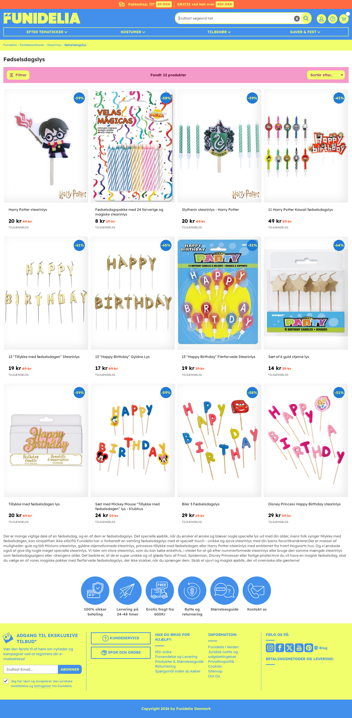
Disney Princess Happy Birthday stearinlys (304, 504)
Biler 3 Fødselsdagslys (201, 504)
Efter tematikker (44, 32)
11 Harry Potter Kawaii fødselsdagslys (300, 209)
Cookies (215, 666)
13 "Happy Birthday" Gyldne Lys (122, 357)
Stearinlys (54, 45)
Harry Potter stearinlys (28, 209)
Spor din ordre (121, 653)
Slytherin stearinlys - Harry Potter (210, 209)
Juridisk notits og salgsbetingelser (223, 654)
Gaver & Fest (303, 32)
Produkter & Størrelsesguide (179, 661)
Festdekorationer (32, 45)
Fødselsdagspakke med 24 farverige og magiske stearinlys (129, 211)
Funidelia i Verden (223, 647)
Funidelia (10, 45)
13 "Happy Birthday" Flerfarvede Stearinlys (218, 357)
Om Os (214, 676)
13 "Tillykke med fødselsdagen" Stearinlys (44, 357)
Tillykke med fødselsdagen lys (34, 504)
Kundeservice (120, 638)
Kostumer (131, 32)
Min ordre (163, 652)
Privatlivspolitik (221, 661)
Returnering (165, 666)
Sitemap (215, 671)
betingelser (42, 686)
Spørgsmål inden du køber (177, 671)
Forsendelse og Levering (176, 657)
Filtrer (20, 75)
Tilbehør (217, 32)
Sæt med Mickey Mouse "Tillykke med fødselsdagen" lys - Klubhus (127, 506)
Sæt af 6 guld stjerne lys (288, 357)
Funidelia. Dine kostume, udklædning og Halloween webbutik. (41, 18)
